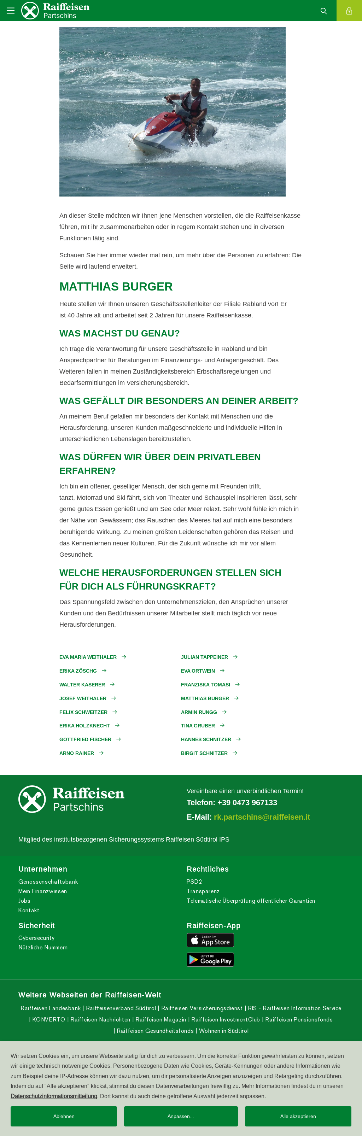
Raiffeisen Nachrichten (99, 1019)
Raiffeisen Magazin (160, 1019)
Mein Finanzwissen (42, 891)
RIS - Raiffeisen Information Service (293, 1008)
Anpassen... (181, 1116)
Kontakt (28, 910)
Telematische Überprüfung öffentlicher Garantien (251, 900)
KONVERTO (48, 1019)
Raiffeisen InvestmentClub (224, 1019)
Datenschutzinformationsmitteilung (54, 1096)
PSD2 (194, 881)
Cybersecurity (36, 938)
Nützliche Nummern (43, 947)
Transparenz (203, 891)
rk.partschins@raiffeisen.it (262, 816)
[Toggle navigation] (10, 10)
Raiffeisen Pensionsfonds (298, 1019)
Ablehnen (64, 1116)
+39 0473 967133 (247, 802)
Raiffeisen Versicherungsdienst (201, 1008)
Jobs (24, 900)
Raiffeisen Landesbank (51, 1008)
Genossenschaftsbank (48, 881)
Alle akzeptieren (298, 1116)
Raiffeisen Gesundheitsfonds (154, 1030)
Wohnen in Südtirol (223, 1030)
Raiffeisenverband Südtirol (120, 1008)
